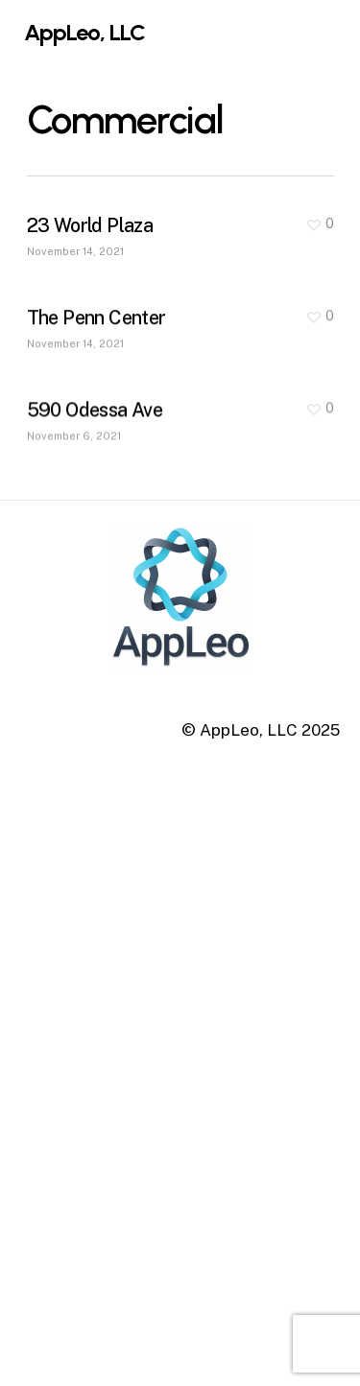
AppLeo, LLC (84, 32)
